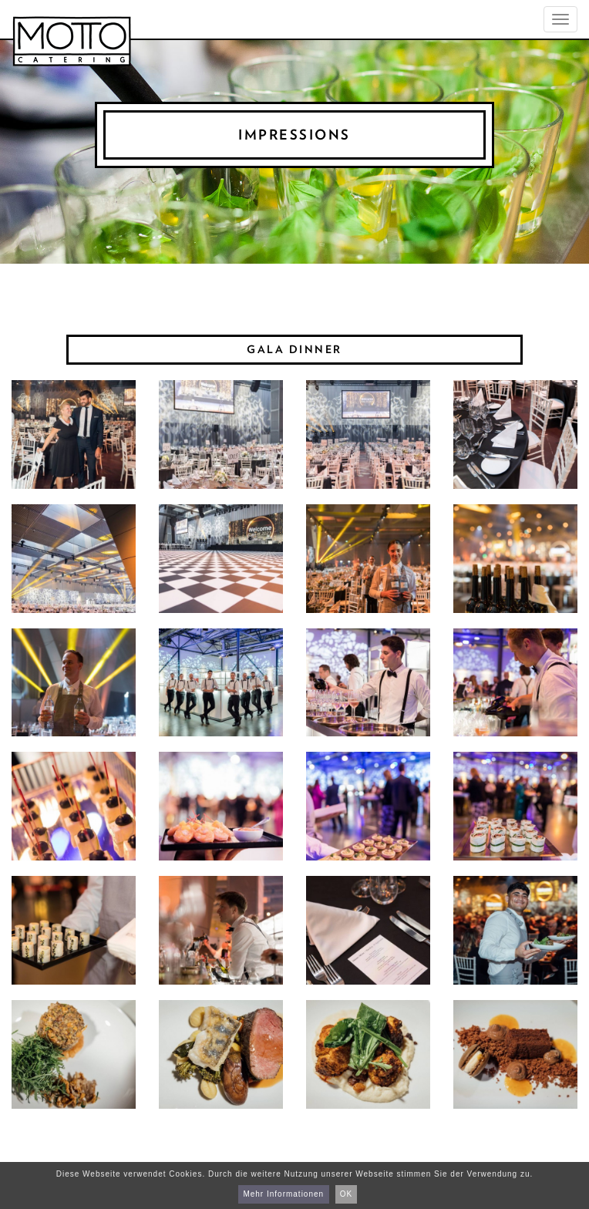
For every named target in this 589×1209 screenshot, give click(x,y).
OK (346, 1194)
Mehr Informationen (283, 1194)
